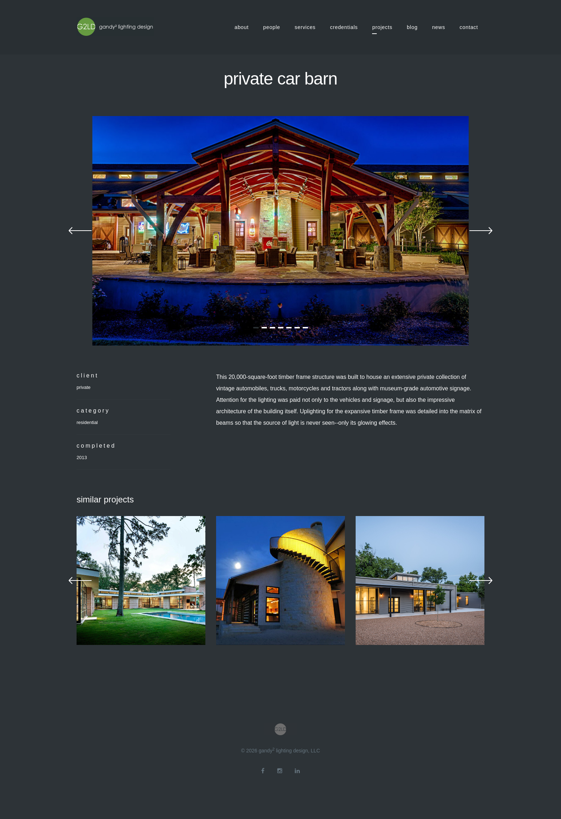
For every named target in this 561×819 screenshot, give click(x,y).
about (241, 27)
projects (382, 27)
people (271, 27)
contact (469, 27)
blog (412, 27)
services (305, 27)
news (438, 27)
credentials (344, 27)
